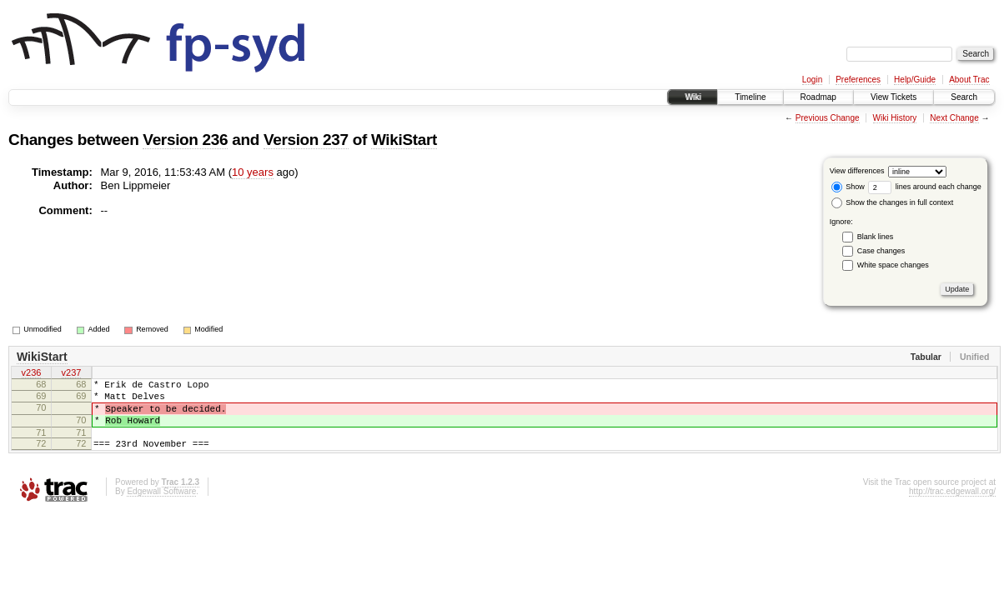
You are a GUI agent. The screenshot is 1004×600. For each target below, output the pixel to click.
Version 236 (185, 139)
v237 (72, 374)
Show (848, 186)
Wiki (692, 97)
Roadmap (818, 97)
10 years (253, 172)
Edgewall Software (161, 506)
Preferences (858, 79)
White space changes (893, 265)
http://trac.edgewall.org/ (952, 506)
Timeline (750, 97)
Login (812, 79)
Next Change (954, 117)
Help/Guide (915, 79)
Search (964, 97)
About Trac (969, 79)
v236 (32, 374)
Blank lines (875, 236)
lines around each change (924, 186)
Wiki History (895, 117)
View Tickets (893, 97)
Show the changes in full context (892, 202)
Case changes (881, 251)
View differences (857, 171)
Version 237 (306, 139)
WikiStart (404, 139)
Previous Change (828, 117)
